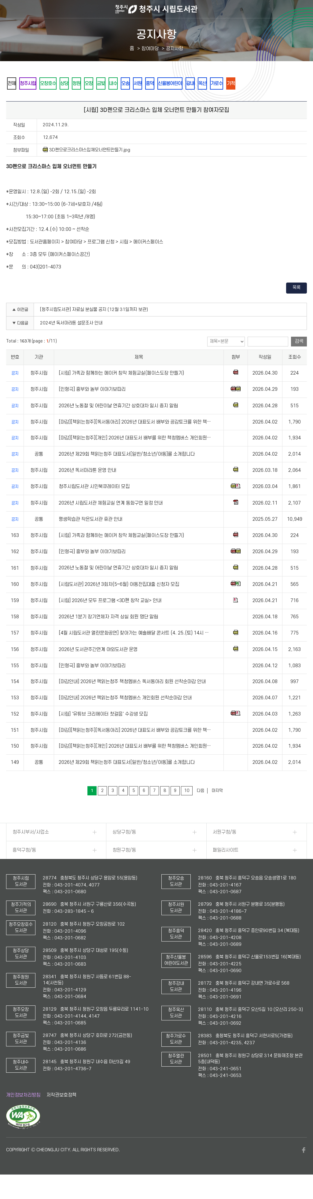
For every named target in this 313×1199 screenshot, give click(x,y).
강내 (246, 83)
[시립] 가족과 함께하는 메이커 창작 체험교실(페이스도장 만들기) (121, 390)
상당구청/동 (124, 849)
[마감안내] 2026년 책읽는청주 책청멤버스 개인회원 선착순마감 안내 (125, 714)
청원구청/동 (124, 867)
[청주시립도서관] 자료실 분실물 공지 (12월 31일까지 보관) (94, 326)
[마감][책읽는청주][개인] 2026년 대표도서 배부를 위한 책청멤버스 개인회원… (135, 454)
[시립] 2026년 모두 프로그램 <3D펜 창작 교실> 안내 (110, 617)
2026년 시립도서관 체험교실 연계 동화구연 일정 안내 (111, 520)
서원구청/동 (224, 849)
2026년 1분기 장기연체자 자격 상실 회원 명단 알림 (108, 633)
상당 (80, 83)
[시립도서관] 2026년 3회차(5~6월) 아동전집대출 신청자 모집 (119, 601)
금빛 (130, 83)
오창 (113, 83)
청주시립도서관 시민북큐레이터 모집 (94, 503)
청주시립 (34, 83)
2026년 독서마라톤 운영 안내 (87, 487)
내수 (146, 83)
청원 (97, 83)
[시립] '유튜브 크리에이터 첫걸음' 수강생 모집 (103, 731)
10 (186, 807)
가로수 (281, 83)
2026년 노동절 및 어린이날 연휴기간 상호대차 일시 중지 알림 (118, 422)
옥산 (262, 83)
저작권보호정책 (61, 1112)
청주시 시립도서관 (156, 9)
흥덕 (196, 83)
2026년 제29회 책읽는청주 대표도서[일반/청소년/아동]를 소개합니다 (127, 471)
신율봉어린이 (221, 83)
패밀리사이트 (225, 867)
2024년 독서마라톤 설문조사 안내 (71, 339)
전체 (13, 83)
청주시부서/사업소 (31, 849)
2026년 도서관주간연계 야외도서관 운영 (98, 666)
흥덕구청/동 (24, 867)
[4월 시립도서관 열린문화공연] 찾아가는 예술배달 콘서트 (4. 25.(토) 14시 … (134, 650)
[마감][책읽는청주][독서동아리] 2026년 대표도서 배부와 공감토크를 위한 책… (135, 439)
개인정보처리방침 (23, 1112)
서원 (179, 83)
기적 (13, 100)
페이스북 (304, 1167)
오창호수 (59, 83)
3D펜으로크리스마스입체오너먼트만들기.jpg (86, 166)
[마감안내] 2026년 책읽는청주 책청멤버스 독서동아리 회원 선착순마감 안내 (132, 698)
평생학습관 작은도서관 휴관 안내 (90, 536)
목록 (296, 304)
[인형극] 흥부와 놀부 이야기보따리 (92, 406)
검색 (299, 358)
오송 (163, 83)
